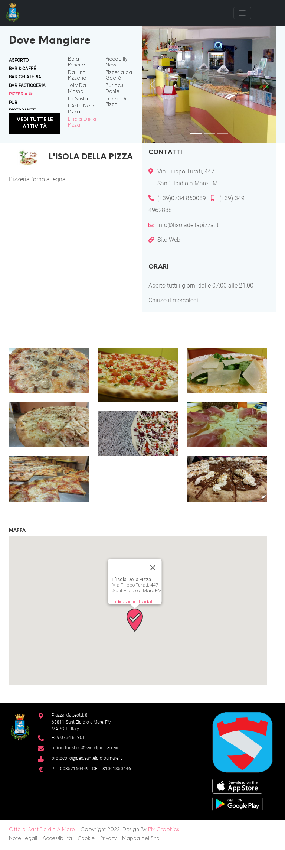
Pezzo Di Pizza (115, 102)
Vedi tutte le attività (35, 123)
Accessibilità (57, 838)
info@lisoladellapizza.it (188, 224)
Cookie (86, 838)
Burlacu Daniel (114, 88)
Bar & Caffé (22, 68)
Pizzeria (21, 94)
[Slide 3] (222, 133)
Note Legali (23, 838)
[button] (49, 370)
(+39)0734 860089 (182, 198)
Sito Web (168, 239)
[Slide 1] (196, 133)
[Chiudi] (153, 568)
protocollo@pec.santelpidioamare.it (87, 758)
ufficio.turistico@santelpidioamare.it (87, 747)
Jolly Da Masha (77, 88)
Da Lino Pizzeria (77, 75)
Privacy (108, 838)
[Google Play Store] (237, 803)
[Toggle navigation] (242, 13)
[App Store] (237, 785)
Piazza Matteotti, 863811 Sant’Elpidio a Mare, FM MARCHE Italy (81, 721)
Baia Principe (77, 62)
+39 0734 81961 (68, 737)
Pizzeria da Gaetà (118, 75)
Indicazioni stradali (132, 601)
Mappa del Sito (141, 838)
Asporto (19, 60)
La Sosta (78, 99)
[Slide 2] (209, 133)
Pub (13, 102)
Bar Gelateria (25, 77)
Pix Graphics (163, 830)
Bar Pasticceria (27, 85)
